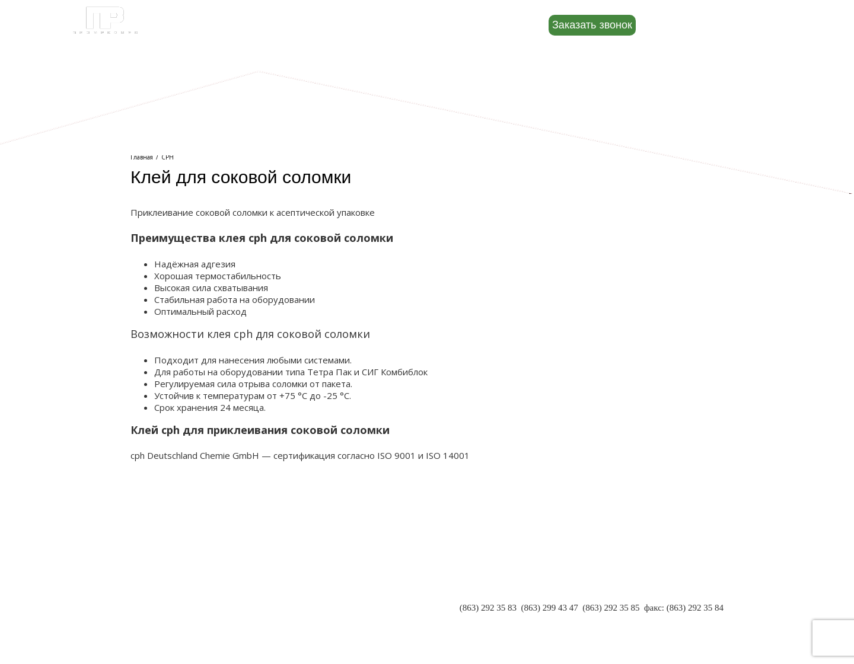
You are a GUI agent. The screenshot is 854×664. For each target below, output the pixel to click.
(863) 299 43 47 (549, 607)
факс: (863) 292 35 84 (684, 607)
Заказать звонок (592, 25)
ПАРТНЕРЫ (154, 597)
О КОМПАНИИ (161, 585)
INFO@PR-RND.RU (686, 619)
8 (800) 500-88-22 (713, 24)
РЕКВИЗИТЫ (156, 609)
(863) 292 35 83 (488, 607)
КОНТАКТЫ (155, 621)
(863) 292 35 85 (610, 607)
